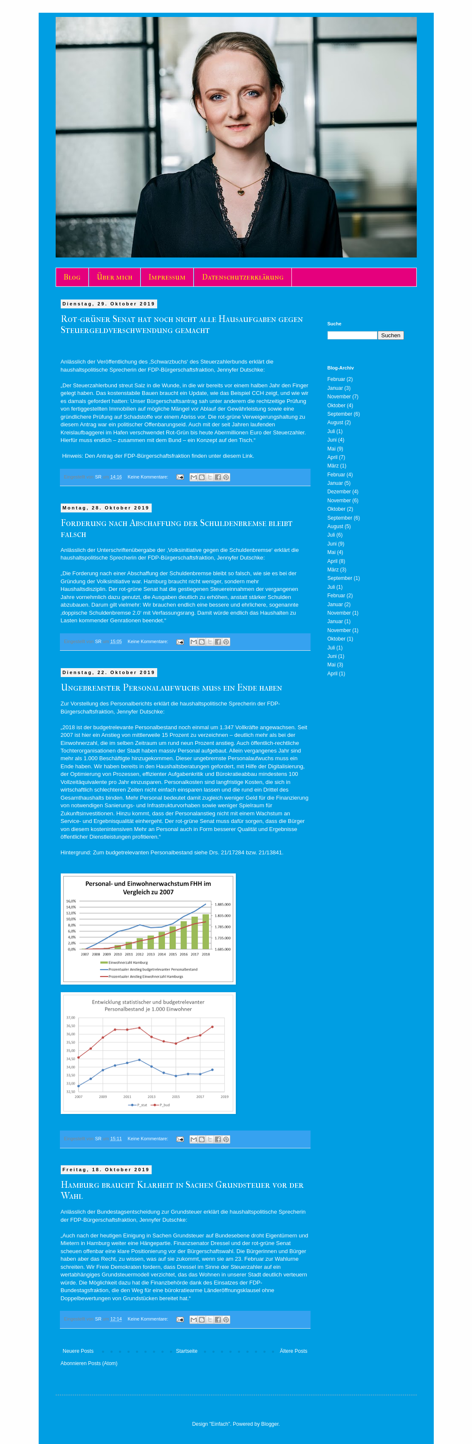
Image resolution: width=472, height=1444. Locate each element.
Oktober (337, 406)
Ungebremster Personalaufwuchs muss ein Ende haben (171, 687)
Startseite (187, 1351)
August (335, 422)
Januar (335, 388)
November (339, 397)
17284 (237, 852)
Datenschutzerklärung (243, 277)
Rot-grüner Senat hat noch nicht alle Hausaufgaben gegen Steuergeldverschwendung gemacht (182, 324)
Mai (332, 449)
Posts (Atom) (102, 1363)
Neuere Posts (78, 1351)
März (333, 466)
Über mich (115, 277)
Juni (332, 440)
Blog (72, 277)
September (340, 414)
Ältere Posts (294, 1351)
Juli (331, 431)
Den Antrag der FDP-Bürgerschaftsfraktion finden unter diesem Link (169, 456)
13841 (274, 852)
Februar (336, 379)
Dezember (339, 492)
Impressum (167, 277)
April (333, 457)
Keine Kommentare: (149, 476)
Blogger (270, 1424)
